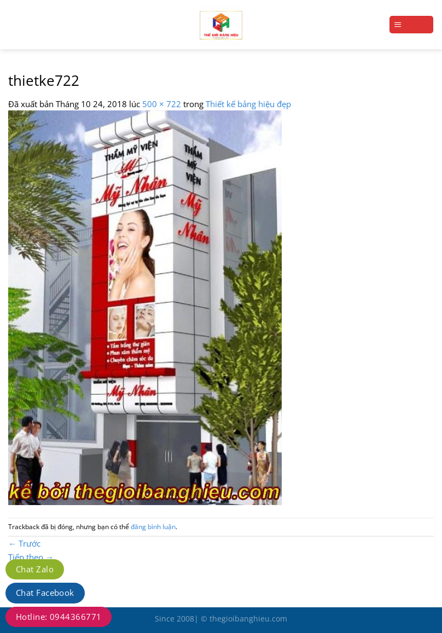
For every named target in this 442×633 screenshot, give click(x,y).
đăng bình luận (153, 526)
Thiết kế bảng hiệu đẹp (248, 103)
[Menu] (411, 24)
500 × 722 (161, 103)
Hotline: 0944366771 (58, 616)
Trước (24, 543)
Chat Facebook (45, 592)
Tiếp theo (31, 557)
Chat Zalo (35, 569)
